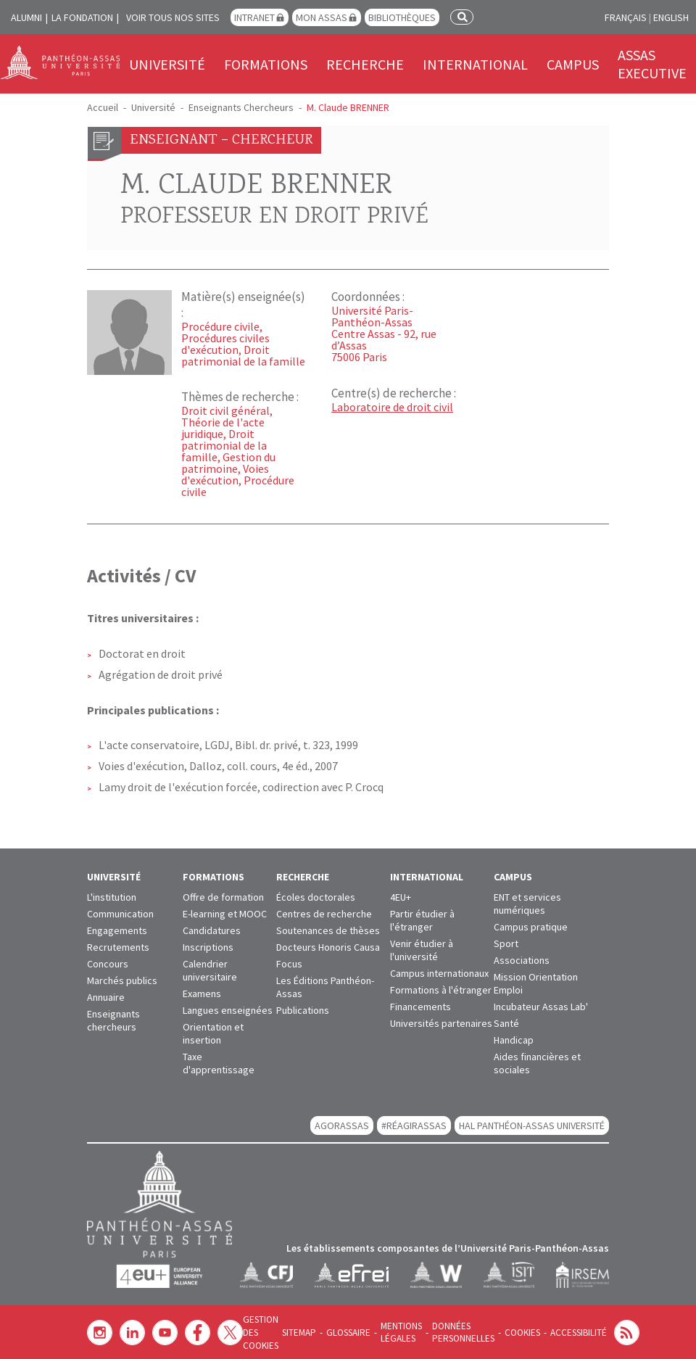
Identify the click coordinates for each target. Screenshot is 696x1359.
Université (167, 64)
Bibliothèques (402, 17)
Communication (120, 913)
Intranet (254, 17)
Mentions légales (394, 1332)
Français (626, 17)
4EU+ (400, 897)
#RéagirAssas (414, 1125)
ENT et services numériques (527, 904)
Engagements (117, 930)
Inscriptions (208, 947)
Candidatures (212, 930)
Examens (202, 993)
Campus (573, 64)
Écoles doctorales (315, 897)
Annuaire (106, 997)
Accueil (102, 107)
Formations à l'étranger (441, 989)
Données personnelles (453, 1332)
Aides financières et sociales (537, 1063)
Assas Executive (652, 64)
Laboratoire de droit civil (392, 407)
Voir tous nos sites (173, 17)
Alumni (26, 17)
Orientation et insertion (213, 1033)
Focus (289, 963)
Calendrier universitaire (210, 970)
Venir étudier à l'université (421, 950)
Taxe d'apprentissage (218, 1063)
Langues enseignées (228, 1010)
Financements (420, 1006)
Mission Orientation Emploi (536, 983)
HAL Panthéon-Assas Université (532, 1125)
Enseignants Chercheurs (241, 107)
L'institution (111, 897)
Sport (506, 943)
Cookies (509, 1332)
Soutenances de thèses (328, 930)
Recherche (365, 64)
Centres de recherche (324, 913)
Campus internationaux (439, 973)
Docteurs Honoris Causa (328, 947)
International (475, 64)
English (671, 17)
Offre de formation (223, 897)
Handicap (514, 1039)
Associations (522, 960)
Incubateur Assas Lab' (541, 1006)
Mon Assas (321, 17)
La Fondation (82, 17)
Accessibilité (563, 1332)
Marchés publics (122, 980)
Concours (107, 963)
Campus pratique (531, 926)
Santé (506, 1023)
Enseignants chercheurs (113, 1020)
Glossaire (343, 1332)
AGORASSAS (342, 1125)
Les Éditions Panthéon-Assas (325, 987)
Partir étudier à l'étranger (422, 920)
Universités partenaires (441, 1023)
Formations (265, 64)
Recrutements (118, 947)
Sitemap (296, 1332)
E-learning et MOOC (225, 913)
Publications (302, 1010)
